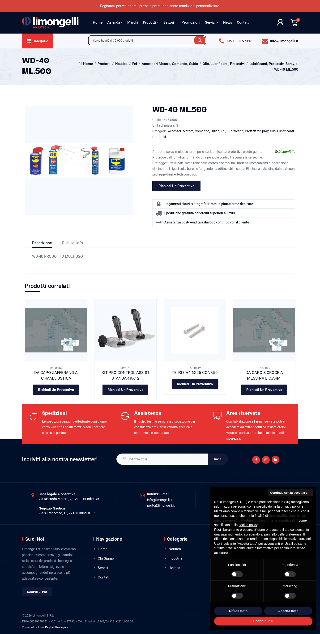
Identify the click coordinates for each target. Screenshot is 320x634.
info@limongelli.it (159, 500)
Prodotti (149, 22)
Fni (134, 64)
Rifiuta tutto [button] (238, 611)
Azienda (113, 22)
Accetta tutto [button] (288, 611)
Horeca (174, 568)
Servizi (210, 22)
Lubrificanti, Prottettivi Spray (271, 64)
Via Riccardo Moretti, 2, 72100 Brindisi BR (68, 499)
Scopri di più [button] (263, 621)
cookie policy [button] (248, 525)
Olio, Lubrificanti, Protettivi (224, 64)
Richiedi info (72, 243)
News (227, 22)
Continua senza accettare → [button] (290, 492)
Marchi (132, 22)
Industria (175, 558)
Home (97, 22)
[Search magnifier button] (199, 40)
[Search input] (142, 40)
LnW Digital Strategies (53, 627)
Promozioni (191, 22)
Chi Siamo (106, 558)
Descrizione (42, 243)
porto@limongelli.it (161, 505)
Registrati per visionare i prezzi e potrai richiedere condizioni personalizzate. (160, 6)
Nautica (121, 64)
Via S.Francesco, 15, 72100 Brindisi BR (66, 513)
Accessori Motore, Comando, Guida (170, 64)
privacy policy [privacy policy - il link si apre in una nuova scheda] (291, 506)
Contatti (243, 22)
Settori (168, 22)
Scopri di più (37, 592)
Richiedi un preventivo (176, 186)
